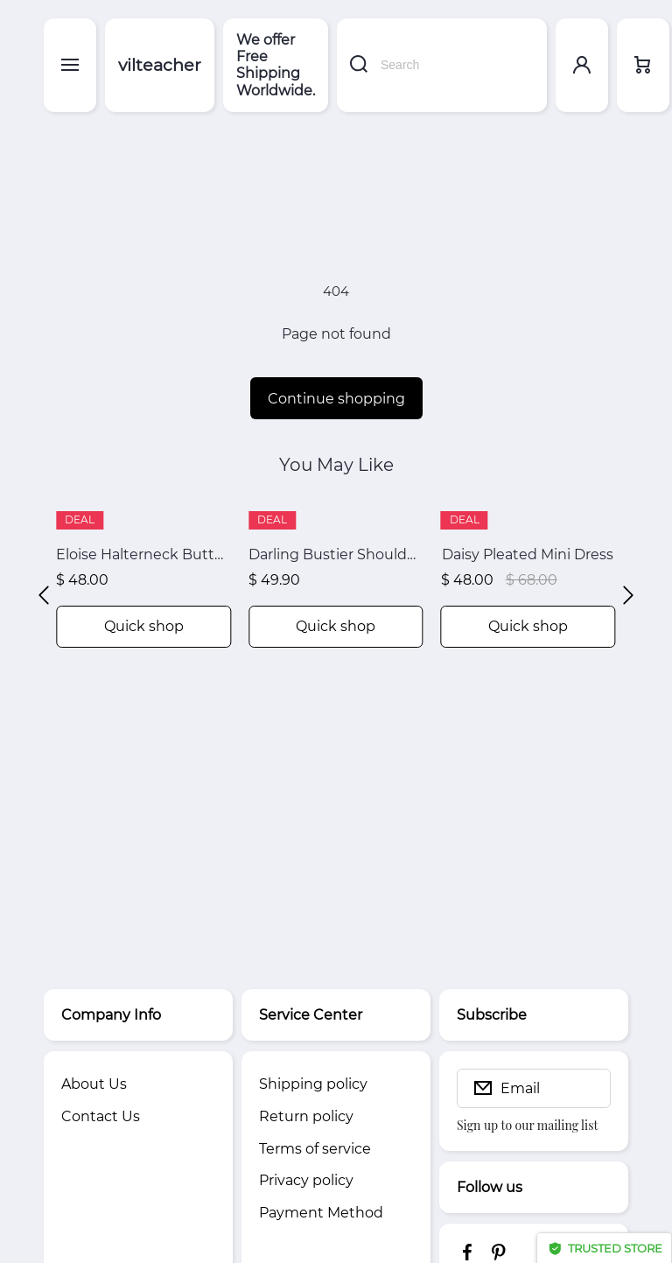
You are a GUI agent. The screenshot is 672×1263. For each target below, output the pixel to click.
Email (520, 1088)
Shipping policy (313, 1084)
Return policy (306, 1116)
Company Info (111, 1015)
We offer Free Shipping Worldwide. (275, 65)
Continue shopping (336, 398)
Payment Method (321, 1212)
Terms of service (315, 1148)
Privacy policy (306, 1180)
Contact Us (100, 1116)
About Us (94, 1084)
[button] (43, 595)
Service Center (310, 1015)
